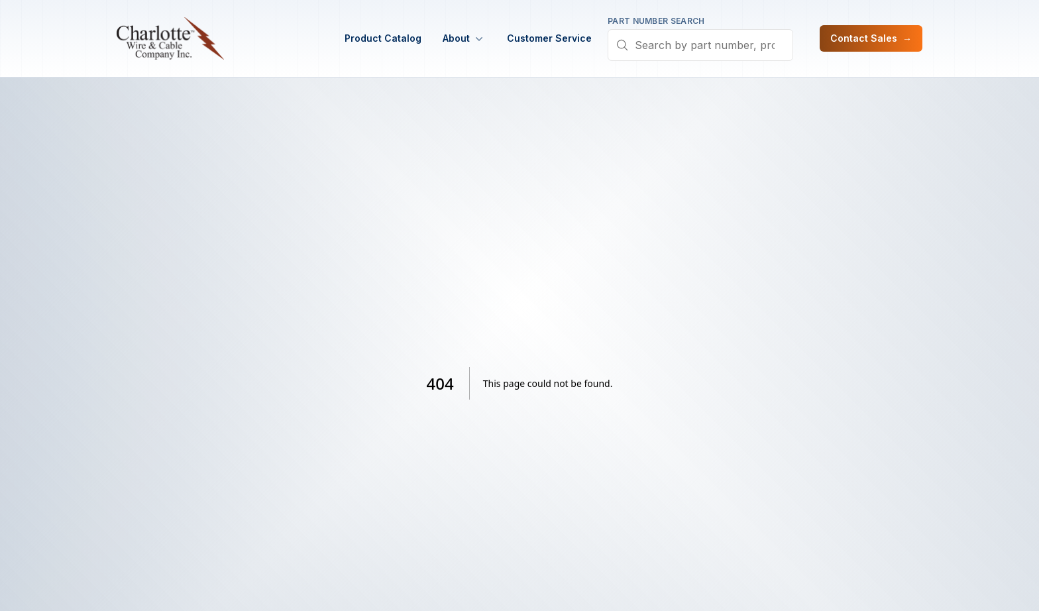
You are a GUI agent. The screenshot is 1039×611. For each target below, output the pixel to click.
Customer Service (549, 38)
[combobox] (700, 45)
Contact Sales (871, 38)
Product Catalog (383, 38)
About (464, 38)
